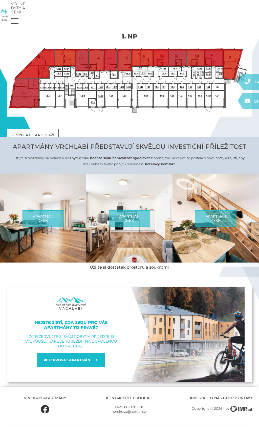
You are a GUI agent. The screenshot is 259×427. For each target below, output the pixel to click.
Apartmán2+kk (43, 222)
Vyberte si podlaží (32, 138)
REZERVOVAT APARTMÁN (71, 363)
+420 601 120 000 (129, 411)
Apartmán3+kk (129, 222)
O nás (216, 401)
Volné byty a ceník (214, 8)
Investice (199, 401)
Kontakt (243, 401)
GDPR (228, 401)
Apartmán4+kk (216, 222)
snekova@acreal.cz (129, 415)
